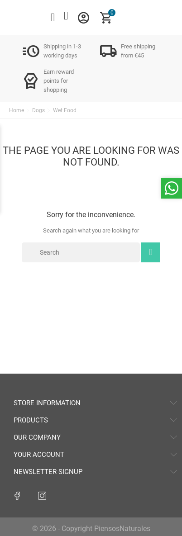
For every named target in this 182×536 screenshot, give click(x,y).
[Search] (81, 252)
